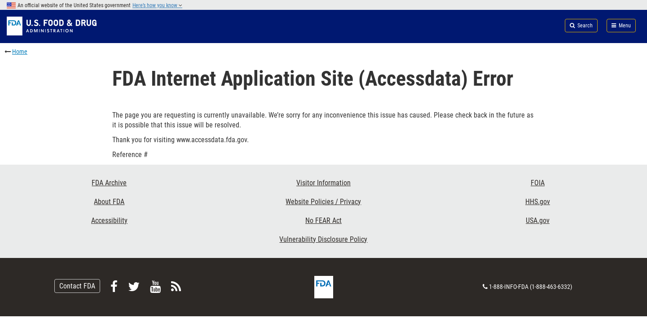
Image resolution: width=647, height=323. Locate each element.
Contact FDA (77, 286)
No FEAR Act (323, 220)
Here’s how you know (157, 5)
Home (19, 51)
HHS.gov (537, 201)
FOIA (538, 183)
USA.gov (538, 220)
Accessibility (109, 220)
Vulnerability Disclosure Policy (323, 239)
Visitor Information (323, 183)
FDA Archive (109, 183)
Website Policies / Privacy (323, 201)
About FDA (109, 201)
